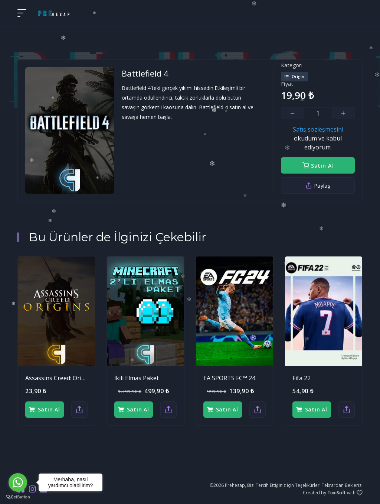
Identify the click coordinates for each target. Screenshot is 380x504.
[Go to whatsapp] (18, 482)
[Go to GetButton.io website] (18, 496)
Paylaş (317, 185)
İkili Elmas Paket (136, 378)
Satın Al (317, 165)
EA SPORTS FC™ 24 (229, 378)
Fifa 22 (301, 378)
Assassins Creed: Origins (59, 378)
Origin (294, 76)
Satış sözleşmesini (318, 129)
